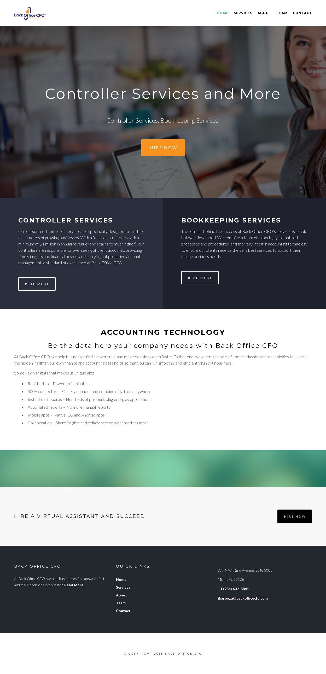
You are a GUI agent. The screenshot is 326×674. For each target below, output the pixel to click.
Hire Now (163, 147)
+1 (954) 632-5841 (233, 589)
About (264, 13)
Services (243, 13)
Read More (37, 284)
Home (223, 13)
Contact (302, 13)
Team (282, 13)
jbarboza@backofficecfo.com (243, 598)
